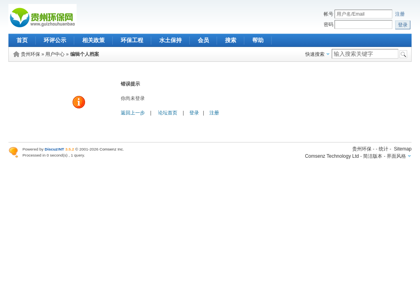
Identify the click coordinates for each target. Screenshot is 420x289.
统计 (383, 149)
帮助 (258, 40)
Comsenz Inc (111, 149)
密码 (328, 24)
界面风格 (396, 156)
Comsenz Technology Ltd (332, 156)
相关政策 (93, 40)
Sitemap (403, 149)
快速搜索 (315, 54)
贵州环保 (30, 54)
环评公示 (55, 40)
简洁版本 (372, 156)
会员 (203, 40)
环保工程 (132, 40)
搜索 (230, 40)
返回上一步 (133, 113)
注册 (400, 14)
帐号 (328, 14)
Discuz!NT (54, 149)
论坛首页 (167, 113)
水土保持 (170, 40)
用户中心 (55, 54)
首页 (22, 40)
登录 (194, 113)
